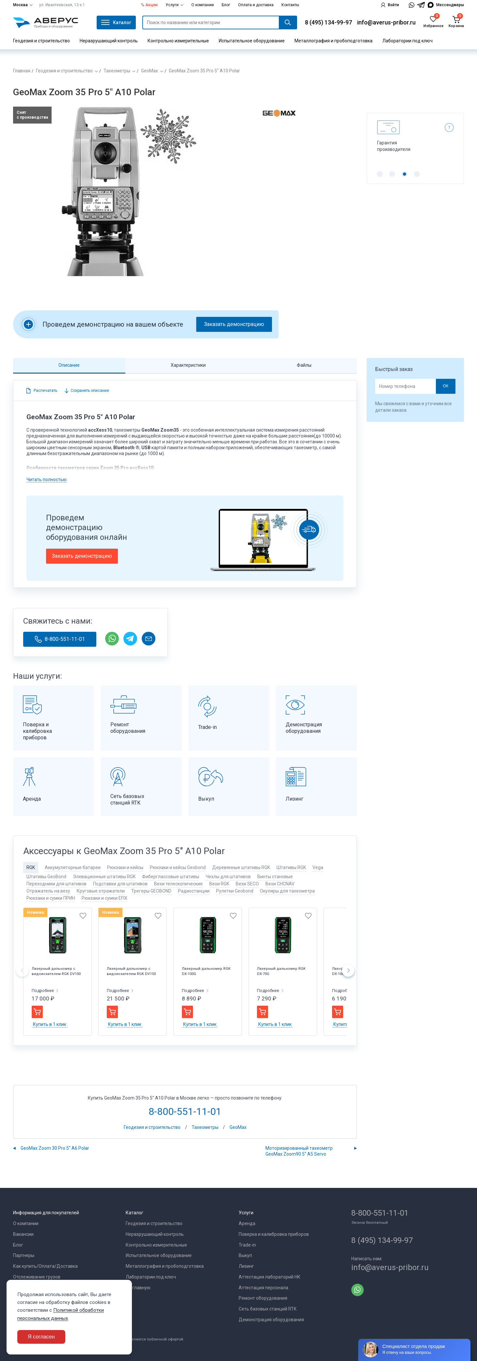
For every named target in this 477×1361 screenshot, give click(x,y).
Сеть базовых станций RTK (267, 1308)
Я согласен (41, 1336)
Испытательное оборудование (252, 40)
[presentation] (22, 971)
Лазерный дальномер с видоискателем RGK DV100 (56, 971)
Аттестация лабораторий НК (269, 1277)
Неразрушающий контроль (109, 40)
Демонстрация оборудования (271, 1319)
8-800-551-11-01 (60, 639)
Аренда (247, 1223)
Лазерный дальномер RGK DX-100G (206, 971)
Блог (226, 5)
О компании (202, 5)
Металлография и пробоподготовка (333, 40)
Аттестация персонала (263, 1287)
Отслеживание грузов (36, 1277)
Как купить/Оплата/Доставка (45, 1266)
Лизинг (246, 1266)
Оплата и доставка (256, 5)
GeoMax (149, 70)
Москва (23, 5)
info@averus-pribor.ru (386, 22)
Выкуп (245, 1255)
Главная (21, 70)
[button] (380, 174)
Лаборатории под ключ (407, 40)
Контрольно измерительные (178, 40)
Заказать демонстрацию (234, 324)
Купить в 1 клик (49, 1024)
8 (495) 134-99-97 (328, 22)
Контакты (290, 5)
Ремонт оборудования (263, 1298)
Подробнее (43, 990)
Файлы (304, 365)
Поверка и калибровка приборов (274, 1234)
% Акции (149, 5)
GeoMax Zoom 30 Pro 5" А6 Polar (55, 1148)
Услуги (174, 5)
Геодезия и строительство (41, 40)
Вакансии (23, 1234)
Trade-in (247, 1245)
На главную (138, 1287)
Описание (69, 365)
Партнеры (23, 1255)
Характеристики (188, 365)
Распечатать (45, 390)
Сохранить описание (89, 390)
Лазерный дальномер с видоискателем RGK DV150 (131, 971)
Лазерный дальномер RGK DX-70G (281, 971)
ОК (445, 386)
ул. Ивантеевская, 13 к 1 (62, 5)
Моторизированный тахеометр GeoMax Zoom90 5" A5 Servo (299, 1151)
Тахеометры (116, 70)
